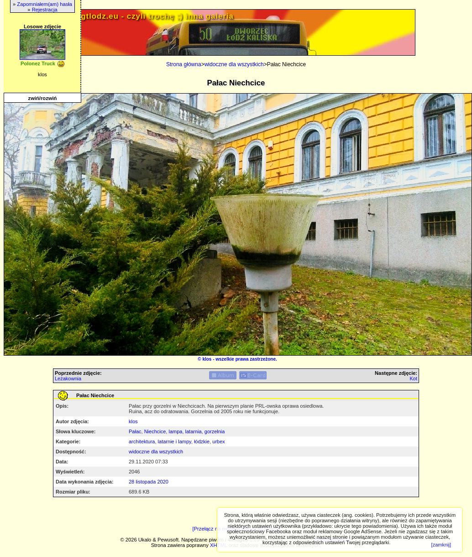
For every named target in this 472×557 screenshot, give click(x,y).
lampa (175, 431)
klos (206, 359)
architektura (142, 441)
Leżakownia (68, 378)
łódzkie (202, 441)
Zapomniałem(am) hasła (44, 4)
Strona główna (183, 64)
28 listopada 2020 (148, 481)
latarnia (193, 431)
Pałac (135, 431)
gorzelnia (215, 431)
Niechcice (155, 431)
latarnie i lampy (174, 441)
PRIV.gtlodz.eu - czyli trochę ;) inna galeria (146, 16)
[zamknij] (441, 544)
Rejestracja (45, 9)
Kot (413, 378)
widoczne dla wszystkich (234, 64)
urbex (218, 441)
